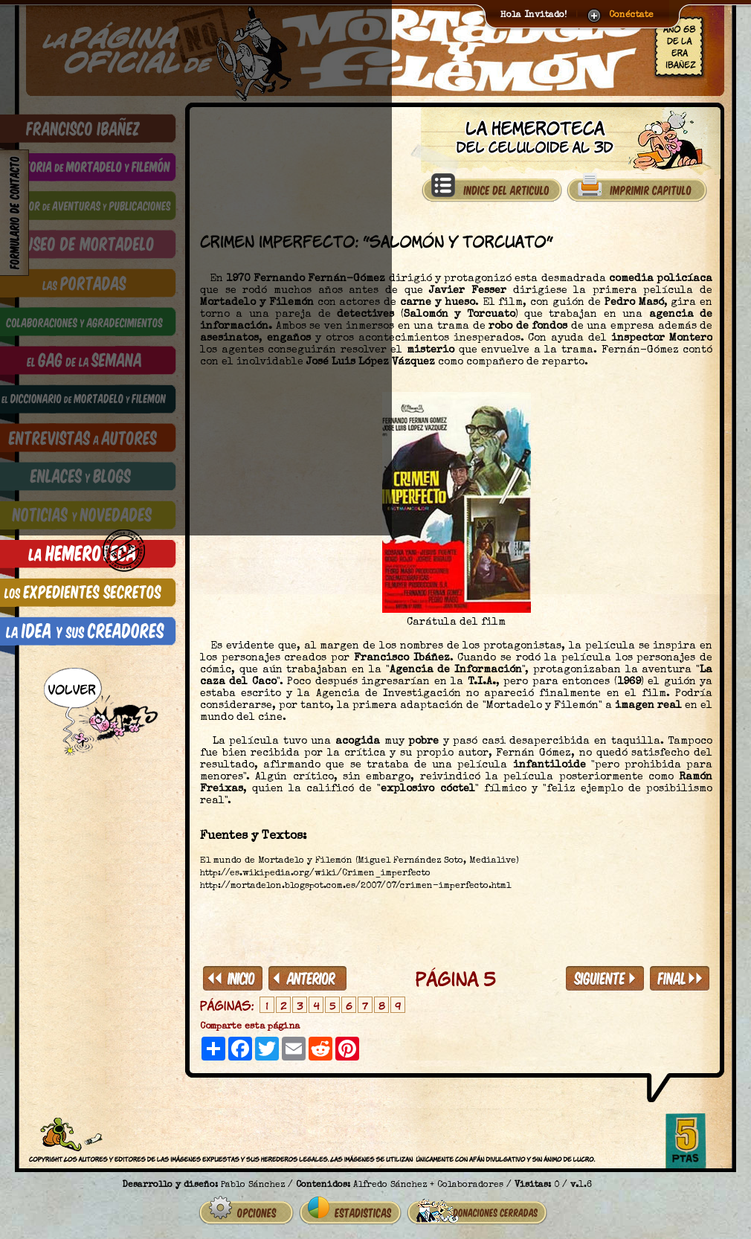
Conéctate (631, 15)
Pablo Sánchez (253, 1179)
